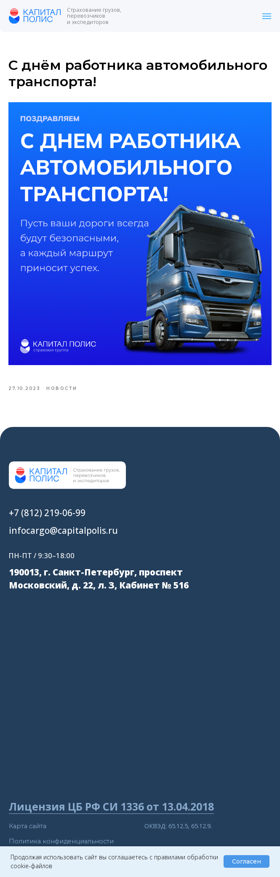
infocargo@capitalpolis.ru (63, 540)
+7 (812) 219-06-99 (47, 522)
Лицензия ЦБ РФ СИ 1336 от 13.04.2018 (111, 816)
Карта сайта (27, 836)
